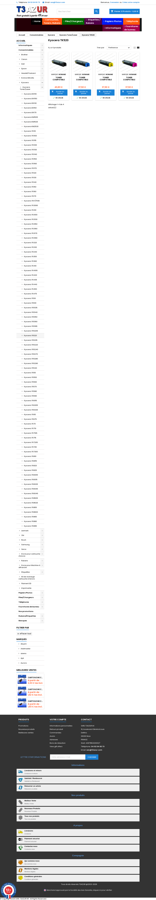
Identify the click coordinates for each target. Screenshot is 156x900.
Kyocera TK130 (30, 177)
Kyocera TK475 (30, 293)
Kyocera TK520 (30, 335)
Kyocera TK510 (30, 303)
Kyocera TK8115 (30, 461)
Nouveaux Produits (32, 808)
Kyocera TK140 (30, 182)
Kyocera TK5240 (31, 349)
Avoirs (52, 736)
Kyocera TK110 (30, 131)
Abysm (23, 644)
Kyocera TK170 (30, 196)
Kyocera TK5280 (31, 358)
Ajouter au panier (58, 92)
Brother (24, 54)
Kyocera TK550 (30, 377)
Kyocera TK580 (30, 391)
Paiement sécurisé (32, 839)
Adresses (54, 739)
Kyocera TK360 (30, 261)
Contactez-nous (31, 846)
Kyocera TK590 (30, 396)
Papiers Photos (25, 593)
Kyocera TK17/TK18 (31, 201)
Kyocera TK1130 (30, 149)
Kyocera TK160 (30, 191)
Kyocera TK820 (30, 465)
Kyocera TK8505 (31, 498)
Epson (24, 68)
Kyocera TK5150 (30, 317)
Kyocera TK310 (30, 210)
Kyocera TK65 (30, 414)
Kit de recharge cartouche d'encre (27, 577)
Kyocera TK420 (30, 275)
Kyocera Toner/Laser (25, 88)
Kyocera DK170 (30, 112)
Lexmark (24, 530)
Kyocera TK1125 (30, 145)
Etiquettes (25, 572)
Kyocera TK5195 (30, 326)
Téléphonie (24, 602)
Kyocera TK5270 (31, 354)
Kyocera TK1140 (30, 154)
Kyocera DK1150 (30, 98)
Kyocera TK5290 (31, 363)
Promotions (23, 726)
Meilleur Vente (30, 801)
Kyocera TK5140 (31, 312)
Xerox (23, 549)
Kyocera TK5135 (30, 307)
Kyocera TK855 (30, 507)
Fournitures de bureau (29, 606)
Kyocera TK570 (30, 386)
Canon (24, 59)
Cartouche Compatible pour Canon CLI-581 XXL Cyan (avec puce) (35, 701)
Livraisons (29, 831)
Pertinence (119, 47)
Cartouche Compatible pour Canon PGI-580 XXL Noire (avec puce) (35, 677)
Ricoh (23, 540)
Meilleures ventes (26, 732)
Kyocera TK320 (30, 242)
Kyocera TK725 (30, 447)
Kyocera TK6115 (30, 400)
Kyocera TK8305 (31, 475)
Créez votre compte (130, 2)
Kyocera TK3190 (30, 238)
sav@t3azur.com (57, 2)
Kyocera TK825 (30, 470)
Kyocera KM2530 (31, 126)
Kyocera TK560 (30, 382)
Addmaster (25, 648)
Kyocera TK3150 (30, 224)
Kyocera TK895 (30, 526)
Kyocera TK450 (30, 289)
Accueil (20, 40)
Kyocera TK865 (30, 516)
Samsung (25, 544)
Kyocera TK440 (30, 284)
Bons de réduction (57, 743)
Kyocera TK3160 (30, 228)
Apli (22, 658)
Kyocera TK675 (30, 419)
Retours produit (56, 729)
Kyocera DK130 (30, 103)
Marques (23, 620)
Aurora (23, 663)
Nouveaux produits (26, 729)
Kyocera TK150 (30, 187)
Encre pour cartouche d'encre (29, 555)
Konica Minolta (27, 78)
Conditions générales (33, 876)
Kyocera (25, 82)
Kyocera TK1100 (30, 135)
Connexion (114, 2)
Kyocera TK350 (30, 256)
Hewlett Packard (28, 73)
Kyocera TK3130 (30, 219)
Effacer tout (24, 633)
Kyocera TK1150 (30, 159)
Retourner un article (33, 786)
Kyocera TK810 (30, 456)
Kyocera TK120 (30, 173)
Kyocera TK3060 (31, 205)
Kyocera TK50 (30, 298)
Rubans (24, 560)
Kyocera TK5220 (31, 345)
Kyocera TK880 (30, 521)
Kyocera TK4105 (31, 270)
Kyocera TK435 (30, 279)
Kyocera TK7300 (31, 451)
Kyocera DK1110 (30, 94)
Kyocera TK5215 (30, 340)
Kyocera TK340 (30, 252)
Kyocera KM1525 (31, 122)
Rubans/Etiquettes (27, 616)
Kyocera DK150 (30, 108)
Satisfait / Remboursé (33, 778)
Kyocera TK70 (30, 424)
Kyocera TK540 (30, 368)
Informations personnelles (61, 726)
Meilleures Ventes (26, 670)
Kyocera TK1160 (30, 163)
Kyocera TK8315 (30, 479)
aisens (23, 653)
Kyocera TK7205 (31, 442)
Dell (23, 64)
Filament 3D (26, 583)
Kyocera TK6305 (31, 405)
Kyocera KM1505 (31, 117)
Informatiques (25, 45)
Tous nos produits (32, 816)
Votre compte (58, 719)
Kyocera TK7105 (30, 433)
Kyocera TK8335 (31, 489)
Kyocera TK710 (30, 428)
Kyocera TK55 (30, 372)
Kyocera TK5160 (30, 321)
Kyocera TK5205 (31, 331)
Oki (22, 535)
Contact (86, 719)
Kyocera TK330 (30, 247)
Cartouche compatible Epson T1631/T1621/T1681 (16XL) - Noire (35, 689)
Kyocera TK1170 (30, 168)
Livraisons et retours (33, 771)
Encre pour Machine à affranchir (29, 566)
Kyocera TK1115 (30, 140)
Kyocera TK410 (30, 266)
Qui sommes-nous (32, 861)
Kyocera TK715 (30, 437)
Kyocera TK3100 (30, 214)
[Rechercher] (78, 11)
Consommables (26, 50)
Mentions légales (31, 869)
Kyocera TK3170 (30, 233)
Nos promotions (26, 611)
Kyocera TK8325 (31, 484)
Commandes (55, 732)
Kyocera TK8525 (31, 503)
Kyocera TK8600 (31, 512)
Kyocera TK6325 (31, 410)
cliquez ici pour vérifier (102, 890)
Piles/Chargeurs (26, 597)
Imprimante (26, 588)
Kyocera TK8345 (31, 493)
